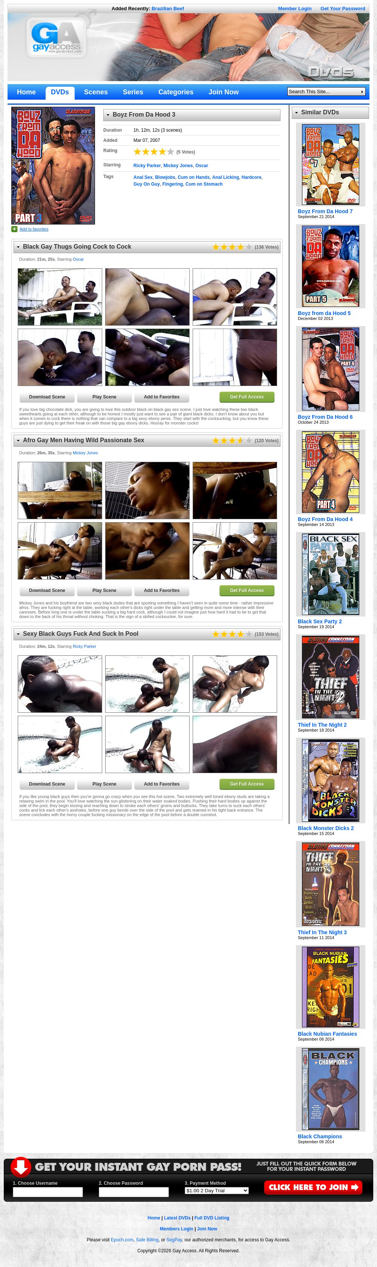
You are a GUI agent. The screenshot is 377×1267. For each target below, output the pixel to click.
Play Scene (104, 397)
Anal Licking (225, 177)
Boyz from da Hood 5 (324, 313)
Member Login (295, 8)
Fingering (172, 184)
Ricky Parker (147, 165)
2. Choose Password (121, 1183)
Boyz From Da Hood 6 (325, 417)
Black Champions (320, 1136)
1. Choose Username (35, 1183)
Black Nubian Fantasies (327, 1034)
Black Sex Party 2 (320, 621)
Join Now (207, 1229)
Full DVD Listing (212, 1218)
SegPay (174, 1239)
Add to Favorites (162, 397)
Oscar (201, 165)
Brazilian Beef (168, 8)
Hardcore (252, 177)
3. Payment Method (205, 1183)
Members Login (176, 1229)
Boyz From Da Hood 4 (325, 519)
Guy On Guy (146, 184)
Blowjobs (165, 177)
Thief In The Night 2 (322, 725)
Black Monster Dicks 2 (326, 828)
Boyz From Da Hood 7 (325, 211)
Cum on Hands (194, 177)
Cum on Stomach (204, 184)
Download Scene (47, 397)
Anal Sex (143, 177)
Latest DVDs (177, 1218)
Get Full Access (247, 397)
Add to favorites (34, 229)
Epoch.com (122, 1239)
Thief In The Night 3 (322, 932)
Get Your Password (342, 8)
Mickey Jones (178, 165)
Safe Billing (147, 1239)
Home (154, 1218)
